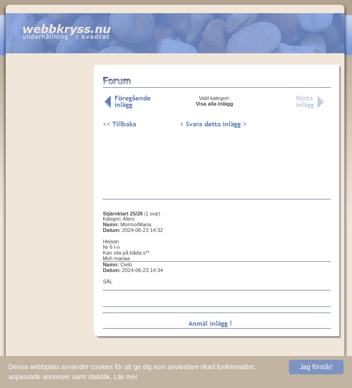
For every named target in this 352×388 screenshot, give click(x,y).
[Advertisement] (50, 211)
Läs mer (126, 376)
